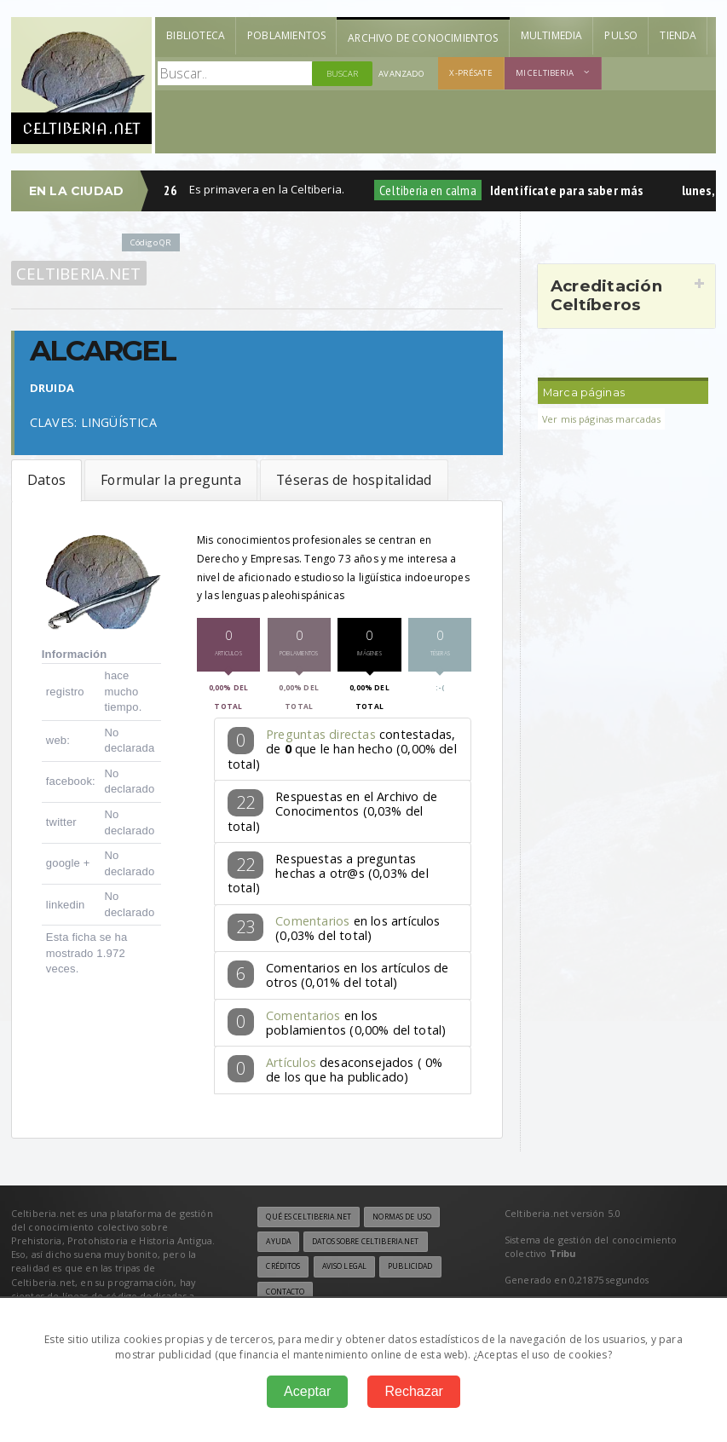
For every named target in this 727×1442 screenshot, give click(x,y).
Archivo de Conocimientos (423, 38)
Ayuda (278, 1242)
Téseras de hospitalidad (353, 479)
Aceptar (307, 1391)
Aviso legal (344, 1266)
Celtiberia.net (78, 273)
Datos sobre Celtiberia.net (365, 1242)
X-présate (470, 72)
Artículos (291, 1062)
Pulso (621, 35)
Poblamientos (286, 35)
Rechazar (413, 1391)
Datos (46, 479)
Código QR (150, 242)
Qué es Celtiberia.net (308, 1217)
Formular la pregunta (171, 479)
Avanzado (401, 73)
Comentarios (312, 921)
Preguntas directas (321, 734)
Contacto (285, 1292)
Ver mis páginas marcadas (601, 418)
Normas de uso (401, 1217)
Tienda (678, 35)
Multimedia (552, 35)
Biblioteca (195, 35)
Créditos (283, 1266)
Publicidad (410, 1266)
